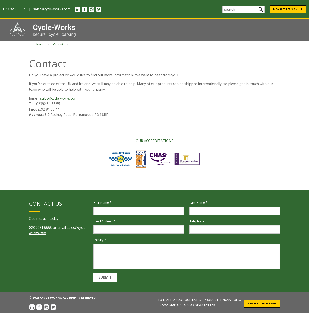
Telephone (196, 221)
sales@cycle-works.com (51, 9)
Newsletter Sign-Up (287, 9)
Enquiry (99, 240)
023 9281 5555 (40, 227)
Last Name (198, 203)
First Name (102, 203)
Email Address (104, 221)
